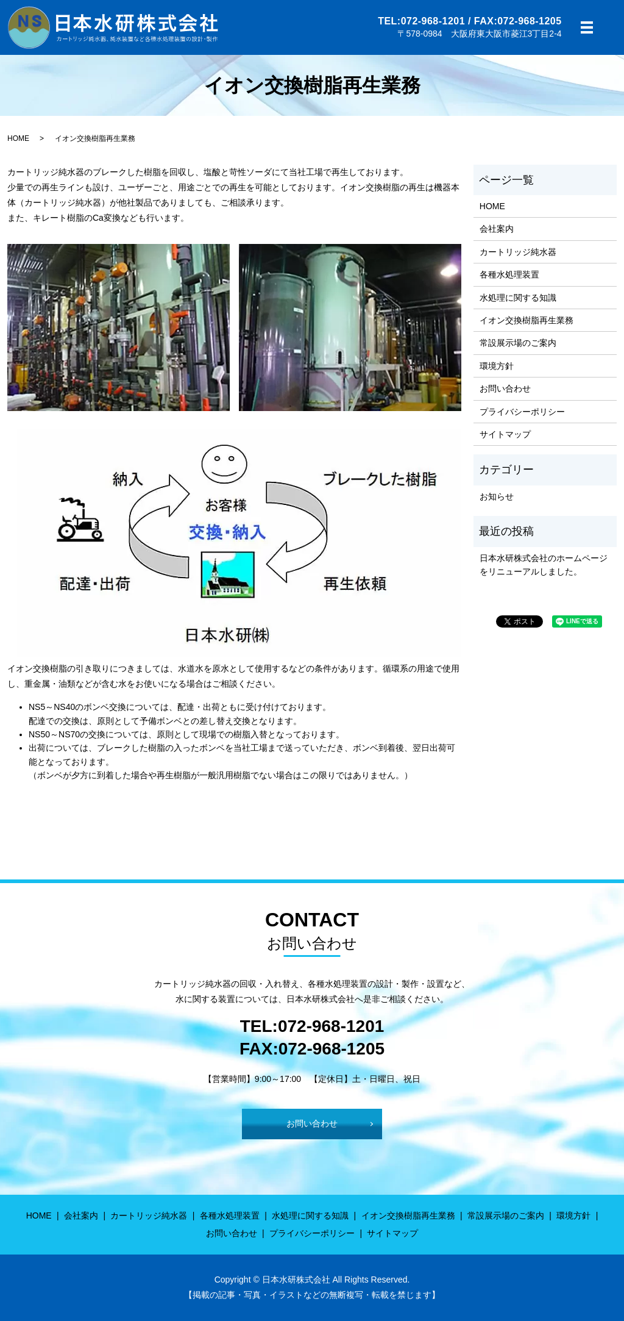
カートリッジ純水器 (518, 252)
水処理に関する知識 (518, 298)
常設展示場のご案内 (518, 343)
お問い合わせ (505, 388)
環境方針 (497, 366)
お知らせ (497, 496)
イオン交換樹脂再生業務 (526, 320)
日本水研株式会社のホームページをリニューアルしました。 (544, 564)
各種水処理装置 (509, 274)
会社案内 (497, 229)
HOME (18, 138)
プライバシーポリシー (522, 412)
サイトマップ (505, 434)
